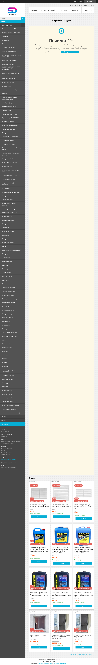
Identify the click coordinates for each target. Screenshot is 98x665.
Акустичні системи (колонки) (11, 413)
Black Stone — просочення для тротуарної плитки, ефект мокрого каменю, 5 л (39, 594)
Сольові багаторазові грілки (11, 90)
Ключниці (5, 359)
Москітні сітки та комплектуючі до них (8, 78)
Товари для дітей (7, 159)
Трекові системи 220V (8, 179)
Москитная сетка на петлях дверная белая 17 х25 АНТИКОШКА (61, 636)
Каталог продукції (6, 25)
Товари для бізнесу (8, 140)
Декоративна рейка (8, 291)
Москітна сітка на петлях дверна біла (82, 636)
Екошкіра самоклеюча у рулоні (11, 299)
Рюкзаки (5, 351)
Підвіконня (5, 40)
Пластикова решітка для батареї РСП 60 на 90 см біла (39, 505)
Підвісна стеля (6, 86)
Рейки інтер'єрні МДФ (9, 106)
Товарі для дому (7, 314)
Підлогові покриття (8, 310)
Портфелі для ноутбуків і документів (9, 371)
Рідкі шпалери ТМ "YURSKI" (10, 118)
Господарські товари (8, 383)
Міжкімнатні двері (7, 317)
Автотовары (6, 227)
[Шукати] (23, 18)
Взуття (4, 246)
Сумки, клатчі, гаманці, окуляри (9, 204)
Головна (34, 10)
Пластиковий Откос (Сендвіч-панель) (11, 171)
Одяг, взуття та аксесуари (10, 125)
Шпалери (5, 265)
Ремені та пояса (7, 394)
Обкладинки (6, 355)
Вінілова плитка (7, 276)
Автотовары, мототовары (10, 136)
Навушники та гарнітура (9, 213)
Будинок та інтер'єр (8, 121)
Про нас (3, 416)
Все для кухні (6, 224)
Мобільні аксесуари (8, 242)
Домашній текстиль (8, 375)
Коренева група (71, 52)
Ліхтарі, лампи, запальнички (11, 192)
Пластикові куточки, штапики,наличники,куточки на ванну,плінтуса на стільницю (11, 66)
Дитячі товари (6, 272)
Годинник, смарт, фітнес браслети (9, 184)
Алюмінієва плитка (8, 295)
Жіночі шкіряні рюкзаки (9, 332)
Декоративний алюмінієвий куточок (10, 154)
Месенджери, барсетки (9, 336)
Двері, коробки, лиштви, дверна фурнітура (9, 98)
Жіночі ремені (6, 344)
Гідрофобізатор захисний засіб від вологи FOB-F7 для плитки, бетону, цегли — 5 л (39, 549)
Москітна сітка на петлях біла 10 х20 (38, 636)
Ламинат (5, 36)
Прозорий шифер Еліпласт (10, 60)
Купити (39, 517)
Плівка (4, 284)
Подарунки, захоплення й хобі (11, 250)
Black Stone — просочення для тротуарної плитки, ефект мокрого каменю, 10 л (61, 594)
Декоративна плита (8, 287)
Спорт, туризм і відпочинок (10, 398)
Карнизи (5, 387)
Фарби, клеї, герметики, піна (11, 103)
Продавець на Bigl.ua (49, 661)
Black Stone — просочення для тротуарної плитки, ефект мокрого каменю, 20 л (83, 594)
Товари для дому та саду (9, 114)
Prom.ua (58, 659)
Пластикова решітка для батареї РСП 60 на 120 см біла (82, 506)
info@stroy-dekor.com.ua (8, 459)
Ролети (4, 44)
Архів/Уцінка (6, 188)
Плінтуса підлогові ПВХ (9, 29)
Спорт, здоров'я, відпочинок (11, 209)
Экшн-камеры (6, 257)
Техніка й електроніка (9, 409)
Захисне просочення (8, 47)
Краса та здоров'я (7, 166)
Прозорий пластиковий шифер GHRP (11, 148)
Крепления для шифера (9, 162)
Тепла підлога (6, 110)
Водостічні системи (8, 82)
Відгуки (3, 420)
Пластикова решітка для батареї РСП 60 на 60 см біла (61, 505)
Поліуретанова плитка (9, 302)
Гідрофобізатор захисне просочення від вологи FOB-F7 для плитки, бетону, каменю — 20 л (83, 550)
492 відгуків (80, 1)
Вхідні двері (6, 321)
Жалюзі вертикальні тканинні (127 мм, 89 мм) (11, 56)
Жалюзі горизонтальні (9, 51)
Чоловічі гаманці (7, 347)
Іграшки (4, 94)
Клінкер (4, 329)
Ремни (4, 340)
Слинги (4, 362)
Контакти (76, 10)
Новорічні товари (7, 379)
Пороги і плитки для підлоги (10, 73)
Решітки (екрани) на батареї (11, 32)
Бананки (5, 366)
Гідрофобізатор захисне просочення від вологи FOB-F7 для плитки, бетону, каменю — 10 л (61, 550)
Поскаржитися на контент (45, 663)
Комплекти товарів (8, 231)
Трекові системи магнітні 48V (11, 175)
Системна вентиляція (8, 144)
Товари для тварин (8, 133)
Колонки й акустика (8, 220)
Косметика (5, 235)
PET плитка (5, 306)
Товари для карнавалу (9, 129)
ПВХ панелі (5, 280)
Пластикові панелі (7, 261)
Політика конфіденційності (60, 663)
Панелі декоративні (8, 269)
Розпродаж (5, 254)
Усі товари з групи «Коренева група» (81, 654)
